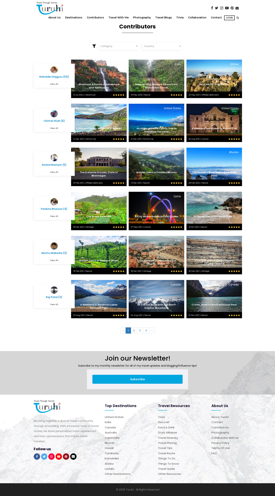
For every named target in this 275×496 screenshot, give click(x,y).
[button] (237, 18)
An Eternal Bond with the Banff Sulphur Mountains (156, 306)
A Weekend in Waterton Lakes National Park (98, 306)
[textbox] (119, 46)
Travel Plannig (167, 443)
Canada (110, 427)
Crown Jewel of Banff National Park (214, 304)
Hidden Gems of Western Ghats (99, 260)
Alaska (109, 464)
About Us (54, 17)
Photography (142, 17)
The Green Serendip (98, 216)
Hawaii (109, 448)
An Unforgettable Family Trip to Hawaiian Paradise (156, 130)
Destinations (73, 17)
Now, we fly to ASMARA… (214, 84)
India (108, 422)
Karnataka (112, 458)
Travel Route (166, 453)
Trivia (180, 17)
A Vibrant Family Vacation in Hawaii (99, 128)
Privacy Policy (220, 443)
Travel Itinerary (168, 438)
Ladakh (109, 469)
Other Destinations (117, 474)
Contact (216, 17)
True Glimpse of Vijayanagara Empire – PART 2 (214, 262)
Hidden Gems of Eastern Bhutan (156, 172)
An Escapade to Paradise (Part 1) (214, 216)
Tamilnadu (112, 453)
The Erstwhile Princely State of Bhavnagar (99, 174)
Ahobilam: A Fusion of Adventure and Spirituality (98, 86)
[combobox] (119, 46)
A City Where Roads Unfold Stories (156, 216)
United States (114, 417)
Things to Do (166, 458)
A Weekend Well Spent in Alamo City (214, 128)
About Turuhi (220, 417)
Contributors (95, 17)
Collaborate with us (225, 438)
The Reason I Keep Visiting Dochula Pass (214, 174)
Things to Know (168, 464)
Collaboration (197, 17)
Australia (111, 432)
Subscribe (137, 379)
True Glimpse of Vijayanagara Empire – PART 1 (156, 262)
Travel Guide (166, 469)
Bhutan (109, 443)
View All (54, 84)
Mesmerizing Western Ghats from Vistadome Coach (156, 86)
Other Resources (169, 474)
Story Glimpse (167, 432)
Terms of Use (220, 448)
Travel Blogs (163, 17)
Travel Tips (165, 448)
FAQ (214, 453)
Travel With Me (118, 17)
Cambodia (112, 438)
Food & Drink (166, 427)
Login (229, 17)
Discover (163, 422)
